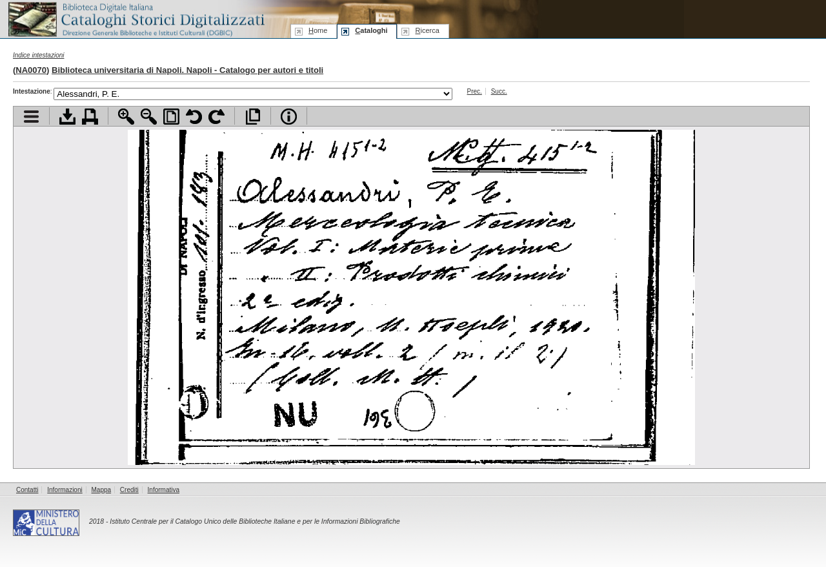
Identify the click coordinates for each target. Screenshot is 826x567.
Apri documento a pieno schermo (253, 116)
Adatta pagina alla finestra (171, 116)
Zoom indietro (149, 116)
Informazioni (64, 489)
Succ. (499, 91)
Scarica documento (67, 116)
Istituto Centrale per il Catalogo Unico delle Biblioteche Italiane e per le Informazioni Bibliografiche (254, 521)
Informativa (163, 489)
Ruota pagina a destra (216, 116)
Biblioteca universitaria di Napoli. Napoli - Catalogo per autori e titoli (187, 70)
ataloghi (371, 30)
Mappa (102, 489)
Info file (289, 116)
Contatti (27, 489)
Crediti (129, 489)
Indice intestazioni (39, 55)
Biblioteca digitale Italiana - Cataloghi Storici (135, 18)
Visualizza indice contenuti (31, 116)
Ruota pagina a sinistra (194, 116)
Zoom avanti (126, 116)
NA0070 (30, 70)
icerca (427, 30)
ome (317, 30)
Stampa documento (90, 116)
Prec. (474, 91)
